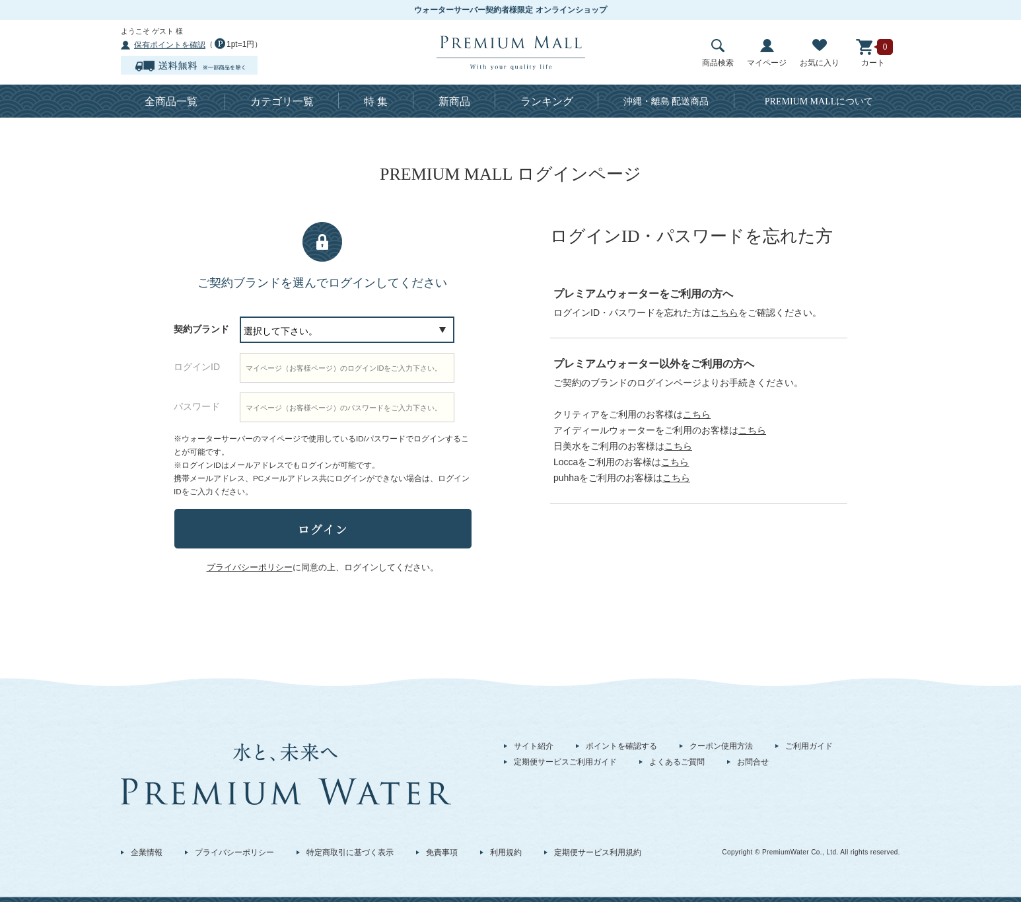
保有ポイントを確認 (169, 45)
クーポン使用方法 (721, 746)
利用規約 (506, 852)
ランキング (546, 101)
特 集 (376, 101)
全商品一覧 (171, 101)
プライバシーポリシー (234, 852)
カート (873, 53)
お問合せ (753, 762)
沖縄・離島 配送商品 (666, 101)
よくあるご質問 (677, 762)
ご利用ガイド (809, 746)
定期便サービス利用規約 (597, 852)
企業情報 (146, 852)
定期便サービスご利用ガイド (565, 762)
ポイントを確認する (621, 746)
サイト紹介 (533, 746)
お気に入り (819, 53)
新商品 (454, 101)
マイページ (767, 53)
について (819, 101)
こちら (724, 312)
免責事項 (442, 852)
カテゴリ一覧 (282, 101)
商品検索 (718, 53)
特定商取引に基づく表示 (350, 852)
